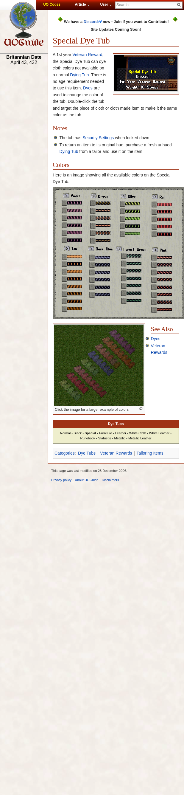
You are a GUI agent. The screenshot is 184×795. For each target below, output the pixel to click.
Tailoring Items (150, 453)
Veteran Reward (87, 54)
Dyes (88, 88)
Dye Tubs (87, 453)
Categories (64, 453)
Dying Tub (79, 74)
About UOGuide (87, 480)
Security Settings (98, 137)
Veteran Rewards (116, 453)
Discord (91, 21)
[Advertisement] (24, 160)
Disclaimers (110, 480)
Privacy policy (61, 480)
